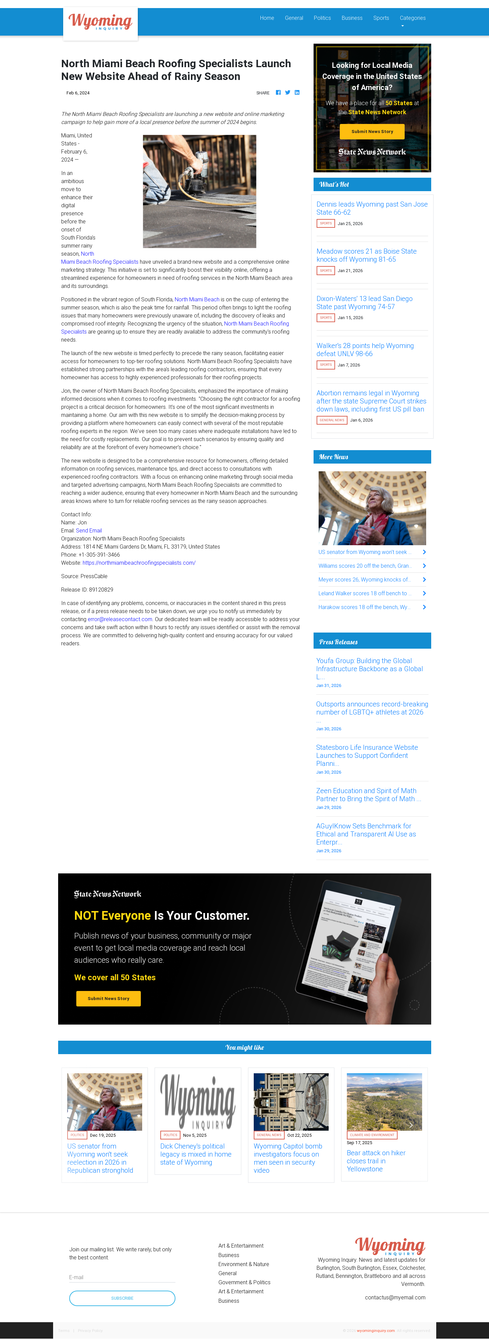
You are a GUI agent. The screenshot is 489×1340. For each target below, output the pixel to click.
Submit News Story (372, 131)
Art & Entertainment (240, 1245)
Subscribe (122, 1298)
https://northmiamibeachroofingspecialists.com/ (139, 562)
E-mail (76, 1277)
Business (352, 17)
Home (270, 17)
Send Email (89, 530)
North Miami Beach (197, 299)
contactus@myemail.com (395, 1297)
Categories (413, 17)
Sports (381, 17)
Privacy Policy (90, 1330)
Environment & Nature (243, 1264)
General (294, 17)
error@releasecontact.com (120, 619)
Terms (64, 1330)
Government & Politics (244, 1282)
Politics (322, 17)
